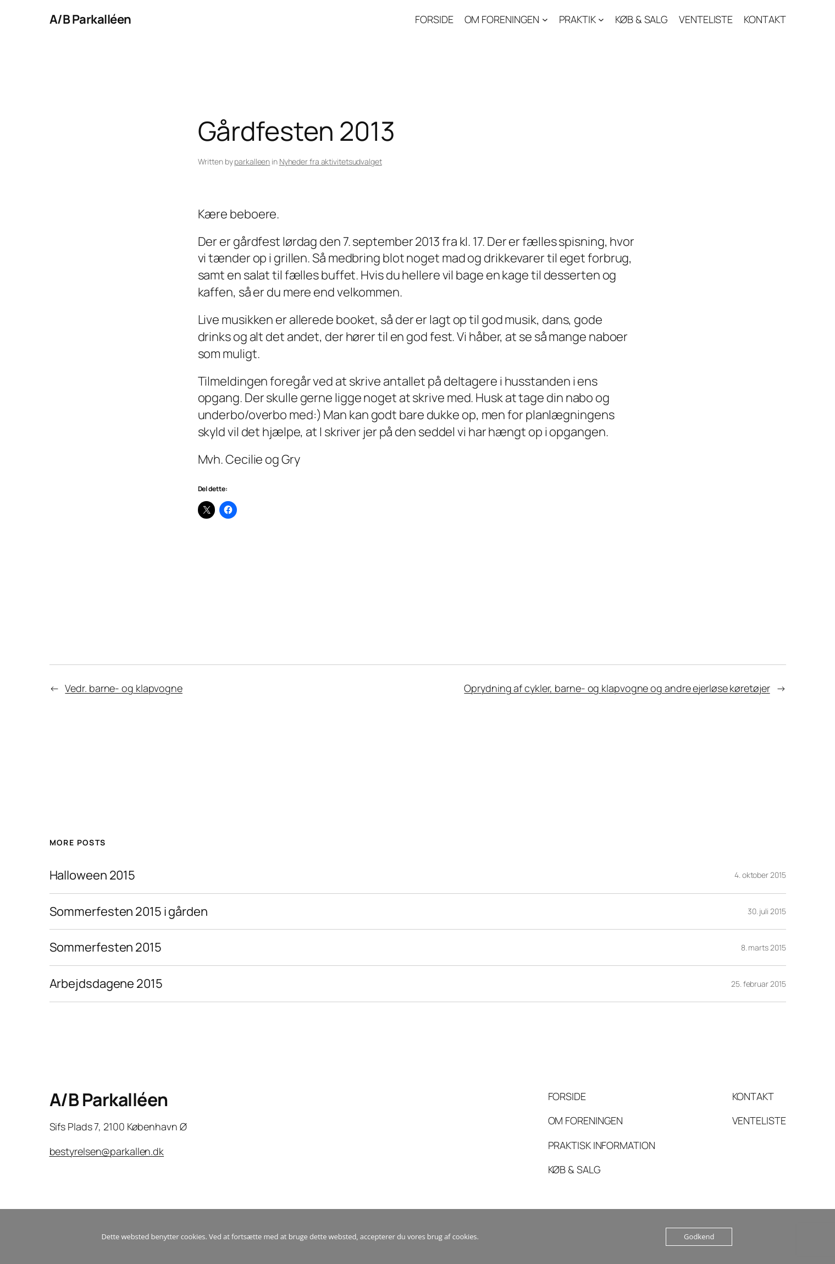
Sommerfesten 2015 (105, 947)
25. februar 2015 (758, 984)
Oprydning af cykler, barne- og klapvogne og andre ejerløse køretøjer (617, 688)
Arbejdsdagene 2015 (106, 984)
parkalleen (252, 161)
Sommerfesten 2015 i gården (128, 912)
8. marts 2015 (763, 947)
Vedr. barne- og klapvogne (124, 688)
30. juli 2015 (767, 911)
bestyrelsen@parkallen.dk (106, 1151)
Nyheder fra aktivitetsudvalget (330, 161)
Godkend (699, 1236)
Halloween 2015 (92, 875)
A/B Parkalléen (90, 19)
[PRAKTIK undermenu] (601, 20)
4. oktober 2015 (760, 875)
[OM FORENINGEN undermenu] (545, 20)
